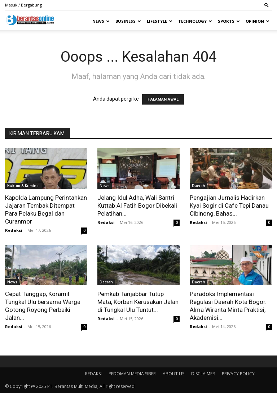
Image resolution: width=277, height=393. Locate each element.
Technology (195, 21)
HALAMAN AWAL (163, 99)
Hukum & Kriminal (23, 185)
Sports (229, 21)
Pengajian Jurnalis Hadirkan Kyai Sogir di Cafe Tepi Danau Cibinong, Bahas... (229, 205)
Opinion (257, 21)
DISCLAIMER (203, 374)
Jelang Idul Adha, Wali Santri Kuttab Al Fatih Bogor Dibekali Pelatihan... (137, 205)
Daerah (198, 185)
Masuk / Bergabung (23, 5)
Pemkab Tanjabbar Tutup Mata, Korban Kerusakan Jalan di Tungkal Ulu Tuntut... (138, 301)
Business (128, 21)
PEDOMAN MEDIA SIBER (132, 374)
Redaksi (13, 230)
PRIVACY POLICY (238, 374)
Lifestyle (159, 21)
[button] (266, 5)
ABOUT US (173, 374)
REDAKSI (93, 374)
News (101, 21)
